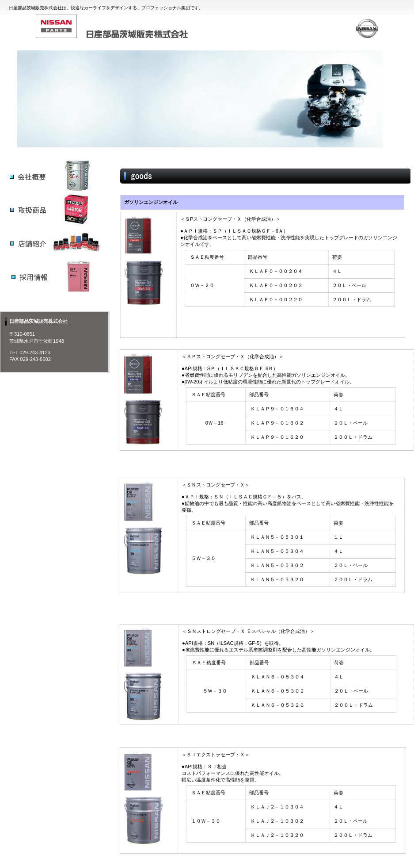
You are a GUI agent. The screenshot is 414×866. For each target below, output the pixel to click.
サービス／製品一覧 (54, 176)
